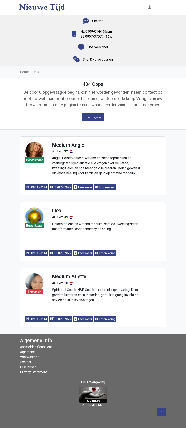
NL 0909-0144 (96, 31)
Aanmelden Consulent (36, 347)
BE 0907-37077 (97, 37)
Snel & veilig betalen (98, 59)
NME (101, 405)
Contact (25, 362)
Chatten (97, 21)
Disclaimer (28, 367)
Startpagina (93, 117)
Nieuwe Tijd (42, 7)
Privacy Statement (33, 372)
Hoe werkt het (98, 47)
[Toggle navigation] (162, 7)
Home (24, 72)
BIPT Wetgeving (93, 382)
